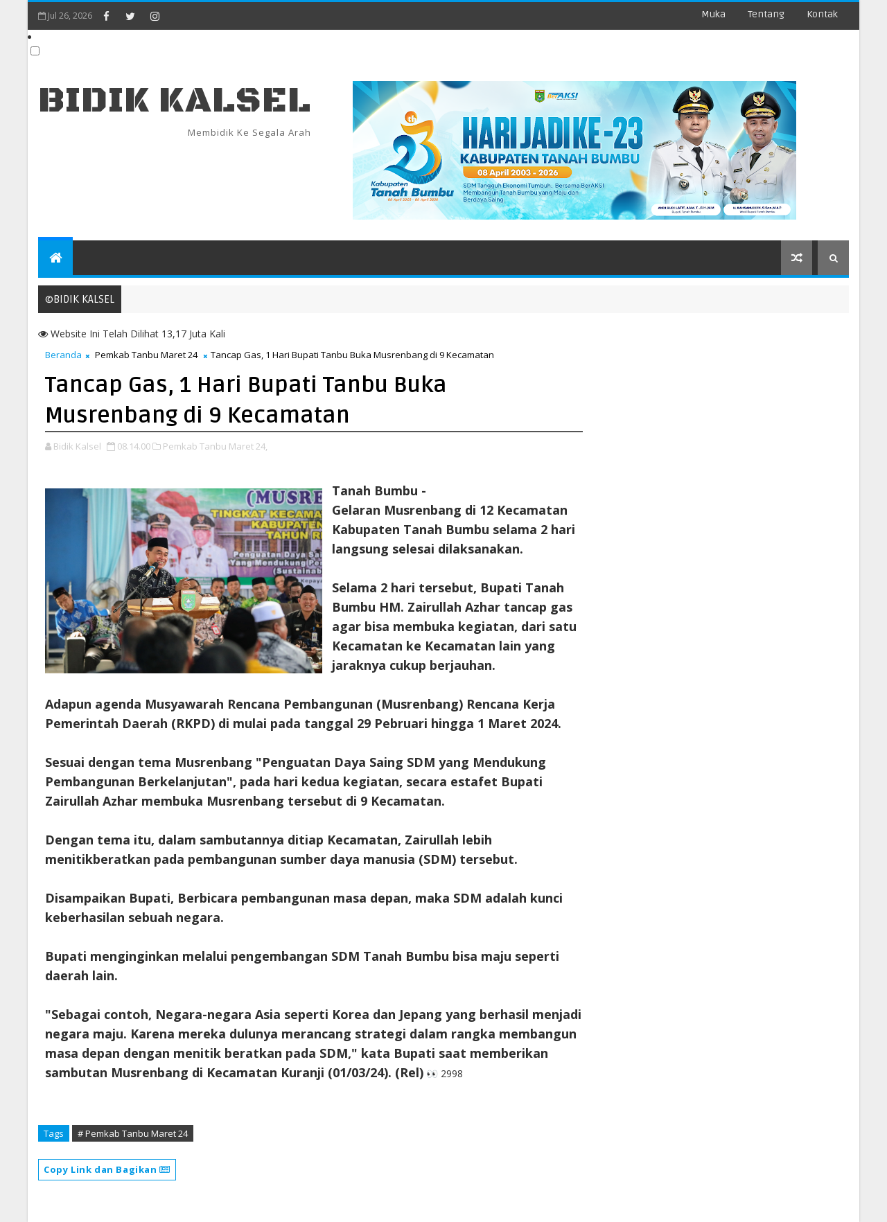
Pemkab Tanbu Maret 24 (146, 354)
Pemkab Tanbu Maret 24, (215, 446)
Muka (713, 14)
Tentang (766, 14)
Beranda (63, 354)
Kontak (822, 14)
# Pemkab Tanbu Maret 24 (133, 1133)
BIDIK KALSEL (174, 100)
